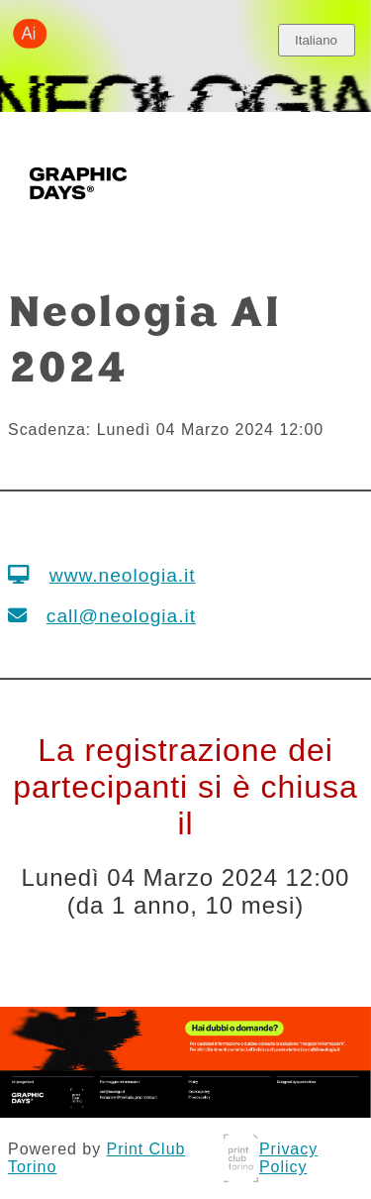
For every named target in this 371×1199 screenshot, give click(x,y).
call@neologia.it (121, 615)
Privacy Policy (288, 1158)
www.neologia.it (122, 575)
